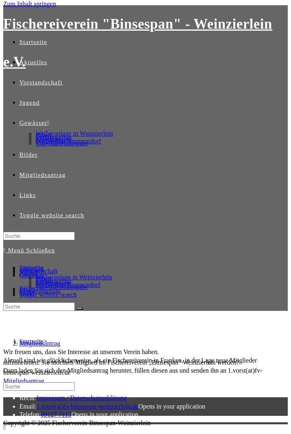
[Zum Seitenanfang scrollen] (4, 427)
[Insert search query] (39, 236)
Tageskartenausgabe (62, 286)
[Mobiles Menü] (29, 250)
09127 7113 (56, 414)
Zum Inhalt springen (29, 3)
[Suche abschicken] (79, 308)
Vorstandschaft (38, 271)
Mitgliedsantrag (39, 290)
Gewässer (31, 275)
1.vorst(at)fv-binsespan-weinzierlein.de (87, 406)
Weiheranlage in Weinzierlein (74, 277)
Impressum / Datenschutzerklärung (81, 397)
